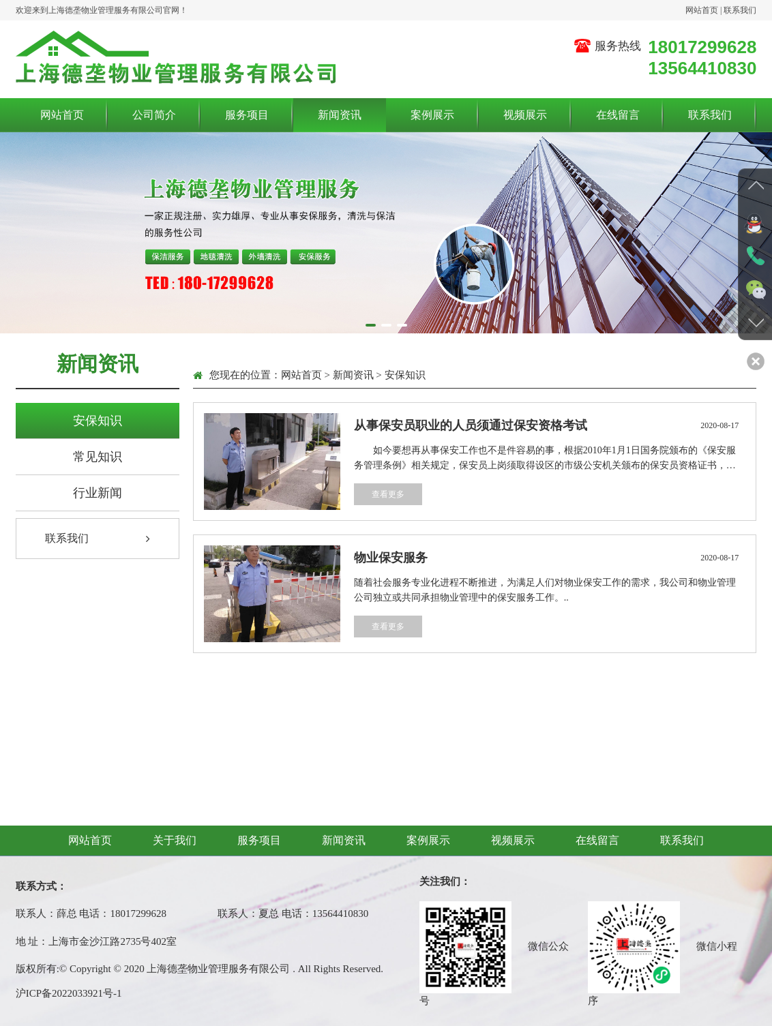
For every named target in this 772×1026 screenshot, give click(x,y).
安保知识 (97, 420)
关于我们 (174, 840)
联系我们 (740, 9)
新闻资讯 (339, 114)
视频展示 (525, 114)
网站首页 (701, 9)
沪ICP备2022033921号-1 (69, 993)
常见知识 (97, 457)
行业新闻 (97, 493)
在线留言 (618, 114)
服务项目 (247, 114)
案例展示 (432, 114)
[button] (371, 325)
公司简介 (154, 114)
